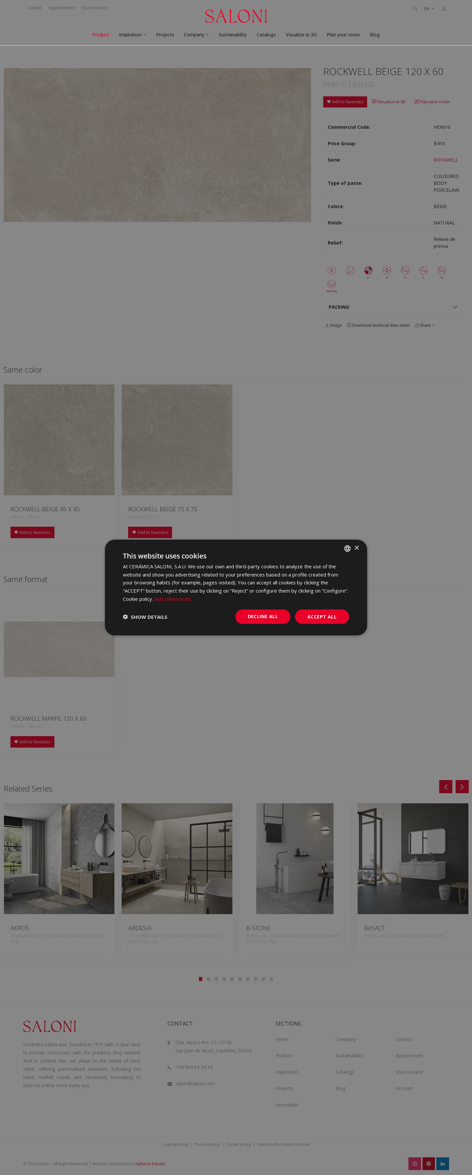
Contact (34, 7)
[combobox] (347, 548)
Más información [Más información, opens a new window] (172, 598)
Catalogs (266, 34)
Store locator (94, 7)
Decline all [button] (263, 616)
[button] (145, 617)
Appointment (62, 7)
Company (194, 34)
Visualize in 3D (301, 34)
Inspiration (130, 34)
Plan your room (343, 34)
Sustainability (233, 34)
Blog (375, 34)
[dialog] (236, 587)
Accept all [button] (322, 616)
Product (100, 34)
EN (427, 8)
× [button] (356, 548)
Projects (165, 34)
